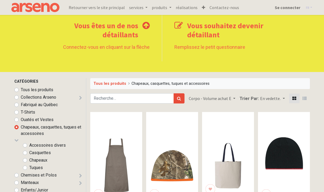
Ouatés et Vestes (37, 119)
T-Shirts (28, 112)
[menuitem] (100, 7)
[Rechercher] (179, 98)
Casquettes (40, 152)
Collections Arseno (38, 97)
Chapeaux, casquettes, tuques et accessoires (51, 130)
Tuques (36, 167)
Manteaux (30, 182)
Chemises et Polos (39, 175)
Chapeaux (38, 160)
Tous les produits (37, 89)
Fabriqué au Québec (39, 104)
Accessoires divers (47, 145)
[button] (207, 7)
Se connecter (284, 7)
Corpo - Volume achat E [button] (210, 98)
